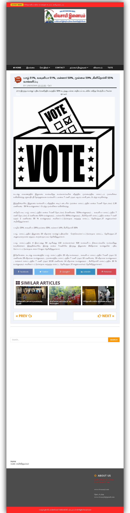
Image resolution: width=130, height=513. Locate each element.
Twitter (44, 271)
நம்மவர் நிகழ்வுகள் (79, 67)
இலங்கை (30, 67)
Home (17, 67)
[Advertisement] (65, 44)
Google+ (65, 271)
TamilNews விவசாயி (67, 510)
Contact (60, 67)
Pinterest (107, 271)
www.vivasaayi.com (101, 489)
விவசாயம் (97, 67)
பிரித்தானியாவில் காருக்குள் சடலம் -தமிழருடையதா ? (45, 4)
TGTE (110, 67)
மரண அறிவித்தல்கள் (22, 73)
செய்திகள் (45, 67)
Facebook (23, 271)
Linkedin (85, 271)
